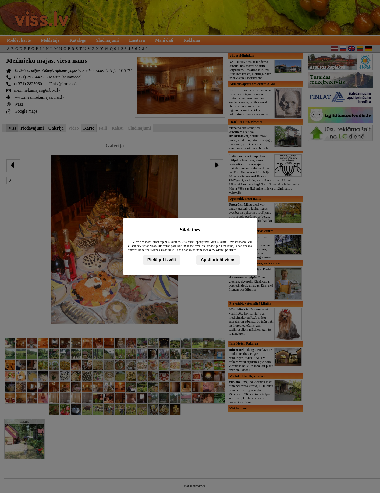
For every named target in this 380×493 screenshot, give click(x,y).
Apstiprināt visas (218, 260)
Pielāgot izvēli (161, 260)
